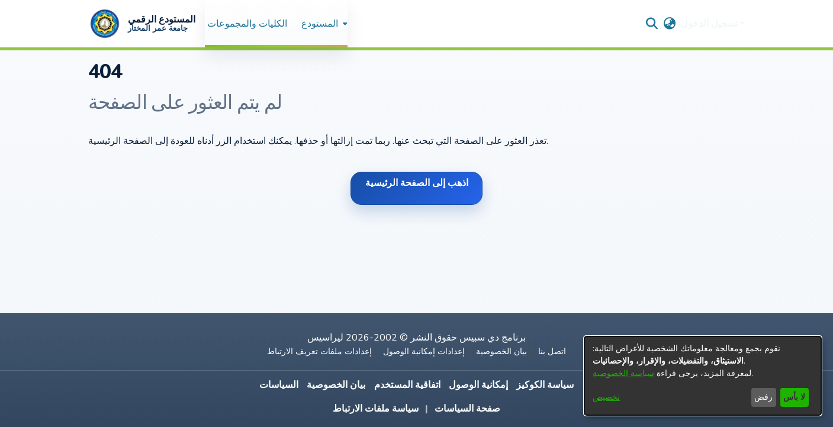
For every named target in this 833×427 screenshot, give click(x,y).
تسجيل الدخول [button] (710, 23)
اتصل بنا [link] (552, 351)
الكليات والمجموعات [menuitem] (247, 23)
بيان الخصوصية (336, 384)
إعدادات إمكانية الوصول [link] (424, 351)
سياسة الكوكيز (545, 384)
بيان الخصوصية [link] (501, 351)
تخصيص (606, 397)
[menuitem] (323, 23)
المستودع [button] (319, 23)
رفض (763, 397)
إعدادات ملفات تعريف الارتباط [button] (319, 351)
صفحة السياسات (467, 408)
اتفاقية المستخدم (407, 384)
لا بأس (794, 397)
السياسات (278, 384)
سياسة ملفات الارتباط (376, 408)
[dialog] (702, 375)
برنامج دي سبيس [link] (492, 337)
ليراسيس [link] (325, 337)
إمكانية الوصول (478, 384)
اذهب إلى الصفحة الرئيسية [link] (416, 183)
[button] (141, 23)
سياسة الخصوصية (623, 373)
